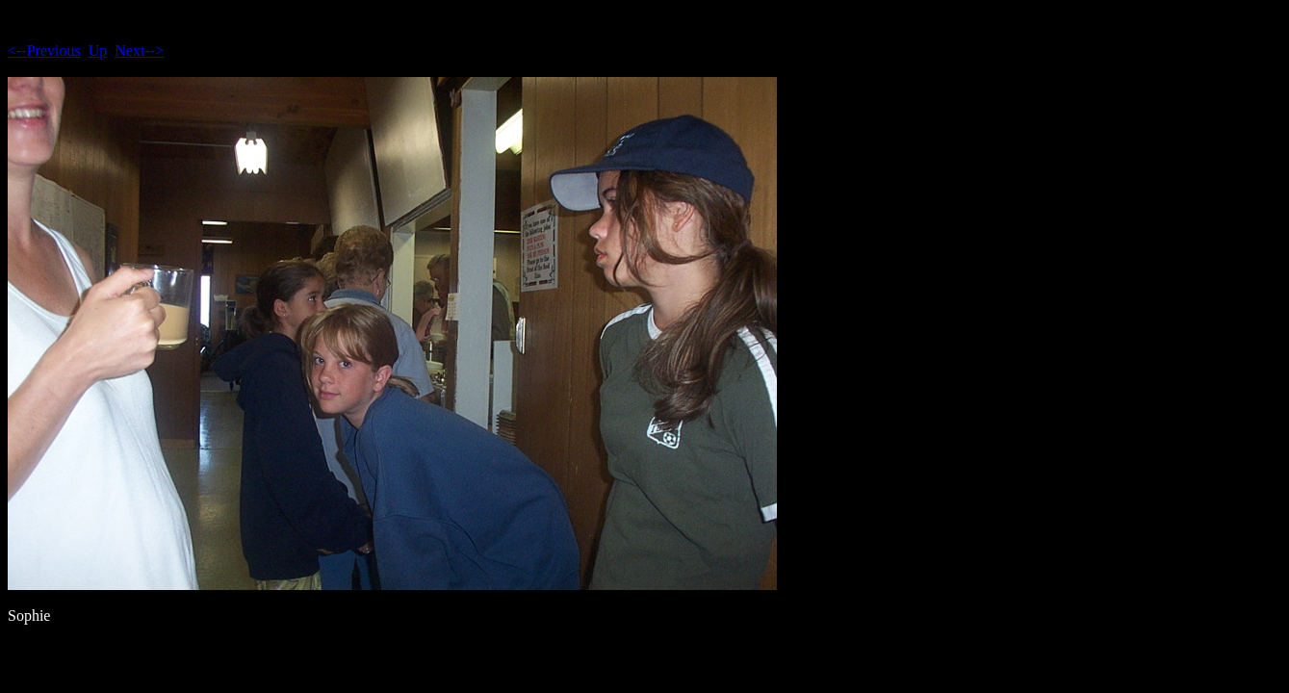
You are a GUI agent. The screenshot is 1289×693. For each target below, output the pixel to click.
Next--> (139, 50)
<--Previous (44, 50)
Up (98, 50)
